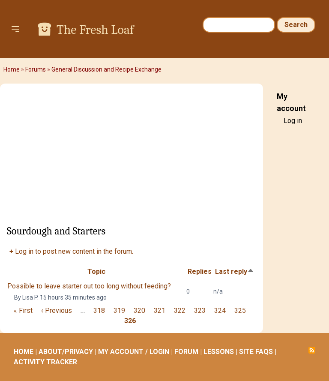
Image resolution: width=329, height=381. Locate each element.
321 (159, 310)
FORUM (186, 352)
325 (240, 310)
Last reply (234, 271)
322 (179, 310)
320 (139, 310)
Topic (96, 271)
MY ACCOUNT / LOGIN (133, 352)
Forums (35, 69)
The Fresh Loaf (95, 29)
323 (200, 310)
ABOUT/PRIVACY (66, 352)
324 (220, 310)
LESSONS (218, 352)
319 (119, 310)
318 (99, 310)
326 (130, 321)
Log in (293, 121)
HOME (23, 352)
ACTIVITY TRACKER (45, 362)
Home (11, 69)
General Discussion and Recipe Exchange (106, 69)
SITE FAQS (256, 352)
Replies (200, 271)
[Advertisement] (131, 157)
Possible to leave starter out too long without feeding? (89, 286)
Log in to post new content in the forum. (74, 251)
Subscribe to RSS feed (311, 350)
